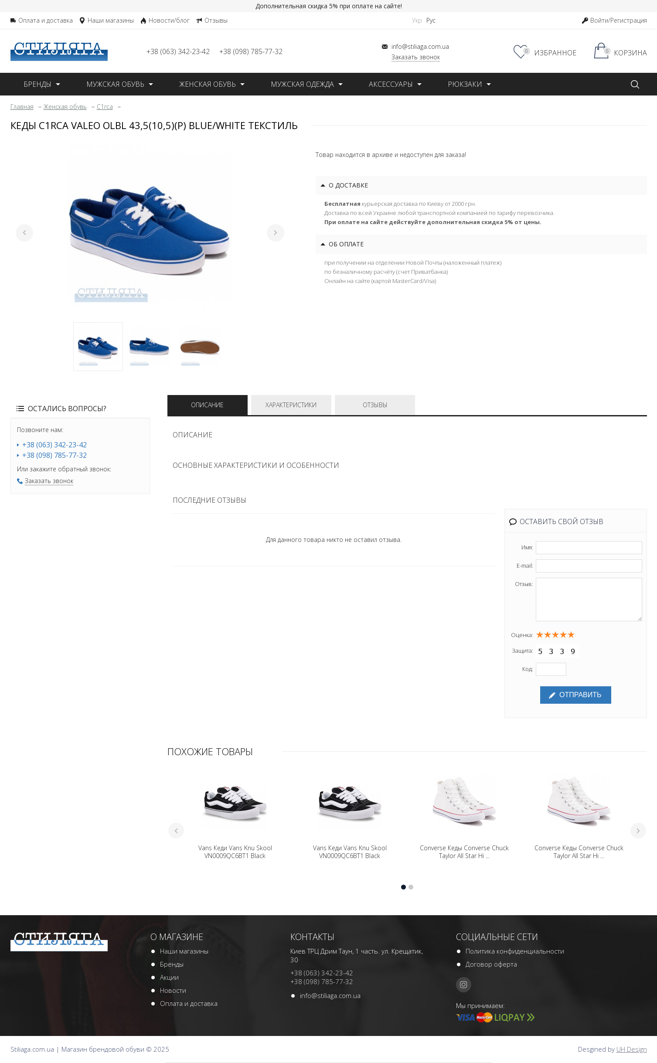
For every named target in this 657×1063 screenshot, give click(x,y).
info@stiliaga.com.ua (330, 996)
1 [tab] (98, 346)
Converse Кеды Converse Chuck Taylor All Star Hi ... (464, 853)
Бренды (172, 965)
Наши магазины (184, 951)
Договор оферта (491, 965)
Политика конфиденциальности (515, 951)
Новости (173, 991)
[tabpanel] (149, 226)
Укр (417, 20)
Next (275, 232)
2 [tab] (149, 346)
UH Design (631, 1050)
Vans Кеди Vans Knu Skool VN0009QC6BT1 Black (235, 853)
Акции (169, 978)
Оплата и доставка (189, 1004)
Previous (24, 232)
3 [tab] (200, 346)
